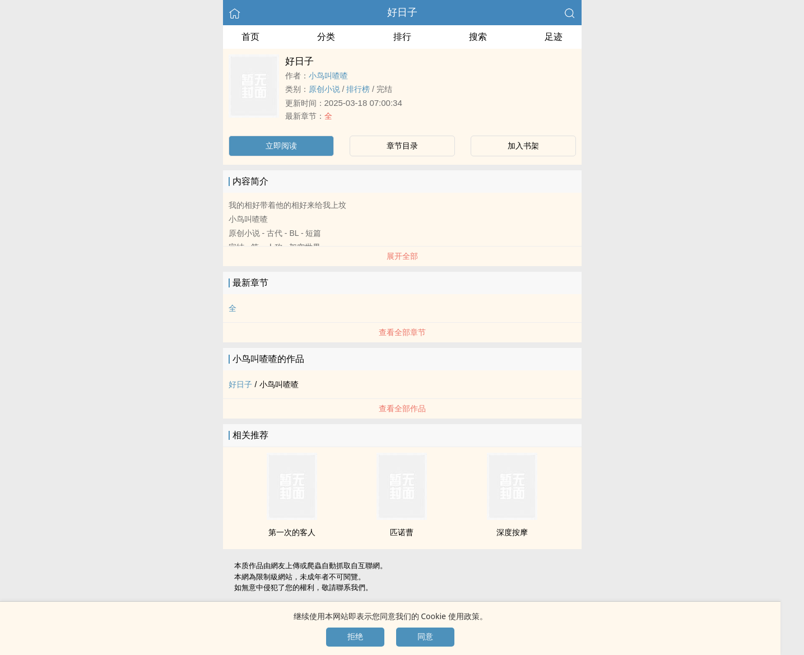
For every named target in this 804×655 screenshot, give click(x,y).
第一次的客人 (291, 532)
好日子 (402, 12)
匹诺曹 (401, 532)
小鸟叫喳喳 (328, 75)
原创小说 (324, 89)
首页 (250, 36)
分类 (326, 36)
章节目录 (402, 145)
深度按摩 (512, 532)
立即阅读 (281, 145)
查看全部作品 (402, 408)
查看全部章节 (402, 332)
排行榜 (358, 89)
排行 (402, 36)
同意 (425, 636)
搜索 (478, 36)
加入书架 (523, 145)
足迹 (554, 36)
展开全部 (402, 256)
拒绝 (355, 636)
